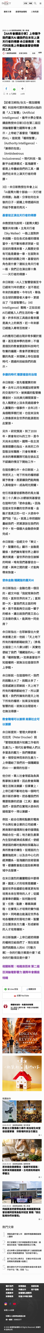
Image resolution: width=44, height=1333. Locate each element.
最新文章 (7, 11)
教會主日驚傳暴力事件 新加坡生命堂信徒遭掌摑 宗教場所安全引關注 (21, 1129)
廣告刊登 (9, 1289)
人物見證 (34, 11)
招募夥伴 (9, 1292)
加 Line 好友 (11, 989)
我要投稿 (35, 1286)
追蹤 (33, 53)
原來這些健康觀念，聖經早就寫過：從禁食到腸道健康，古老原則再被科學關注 (21, 1170)
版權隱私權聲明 (25, 1292)
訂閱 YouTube (21, 995)
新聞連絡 (22, 1286)
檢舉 (40, 52)
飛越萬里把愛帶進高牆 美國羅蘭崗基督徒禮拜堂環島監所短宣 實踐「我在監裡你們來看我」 (21, 1212)
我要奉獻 (15, 1009)
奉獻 (30, 3)
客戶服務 (35, 1289)
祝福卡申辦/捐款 (25, 1296)
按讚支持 (31, 989)
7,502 (12, 93)
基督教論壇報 (21, 11)
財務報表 (9, 1296)
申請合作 (22, 1289)
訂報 (25, 3)
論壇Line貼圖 (9, 1310)
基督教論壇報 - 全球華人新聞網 (6, 3)
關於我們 (9, 1286)
